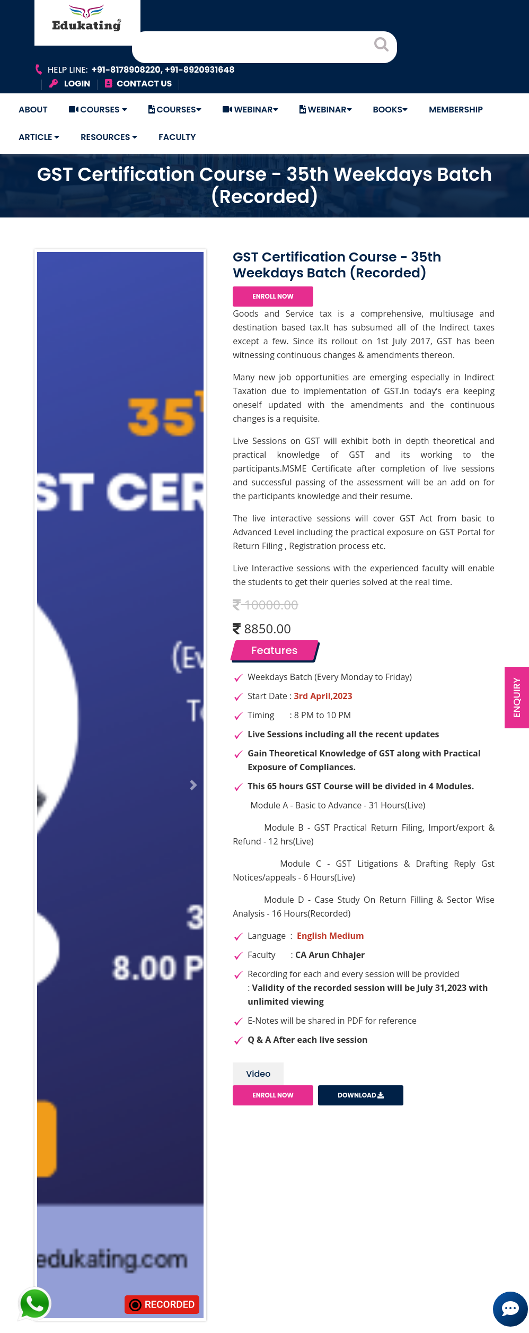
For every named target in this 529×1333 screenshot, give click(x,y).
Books (390, 109)
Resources (109, 137)
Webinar (250, 109)
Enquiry (516, 697)
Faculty (177, 137)
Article (39, 137)
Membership (456, 109)
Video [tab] (258, 1074)
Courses (98, 109)
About (33, 109)
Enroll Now (273, 296)
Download (361, 1095)
